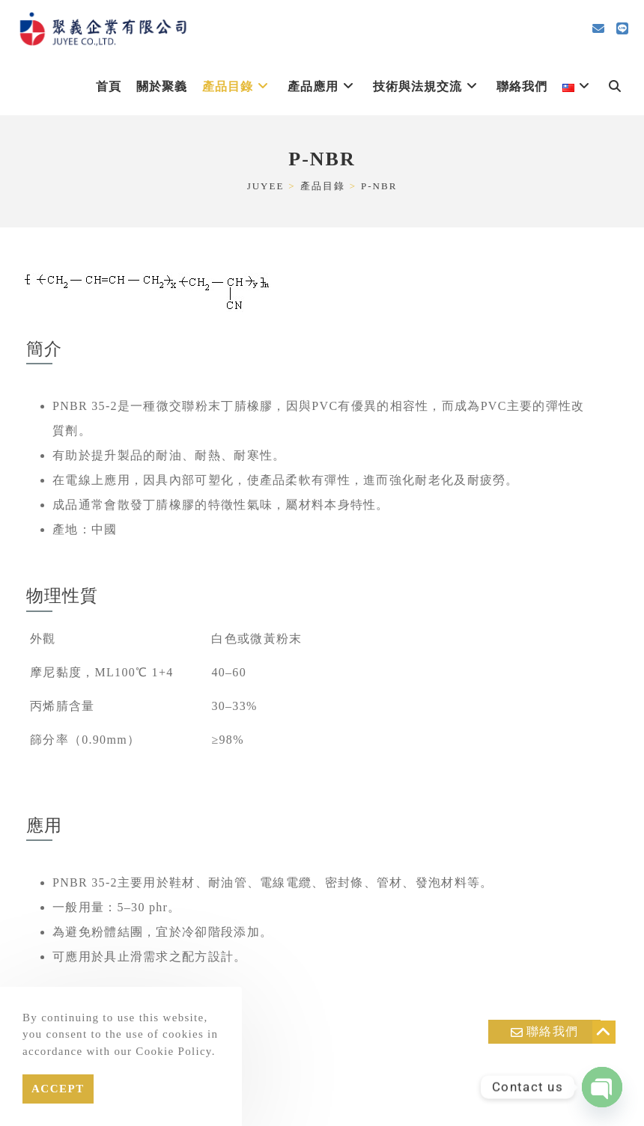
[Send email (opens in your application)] (598, 28)
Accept (58, 1089)
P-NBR (379, 186)
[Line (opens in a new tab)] (622, 28)
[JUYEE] (266, 186)
